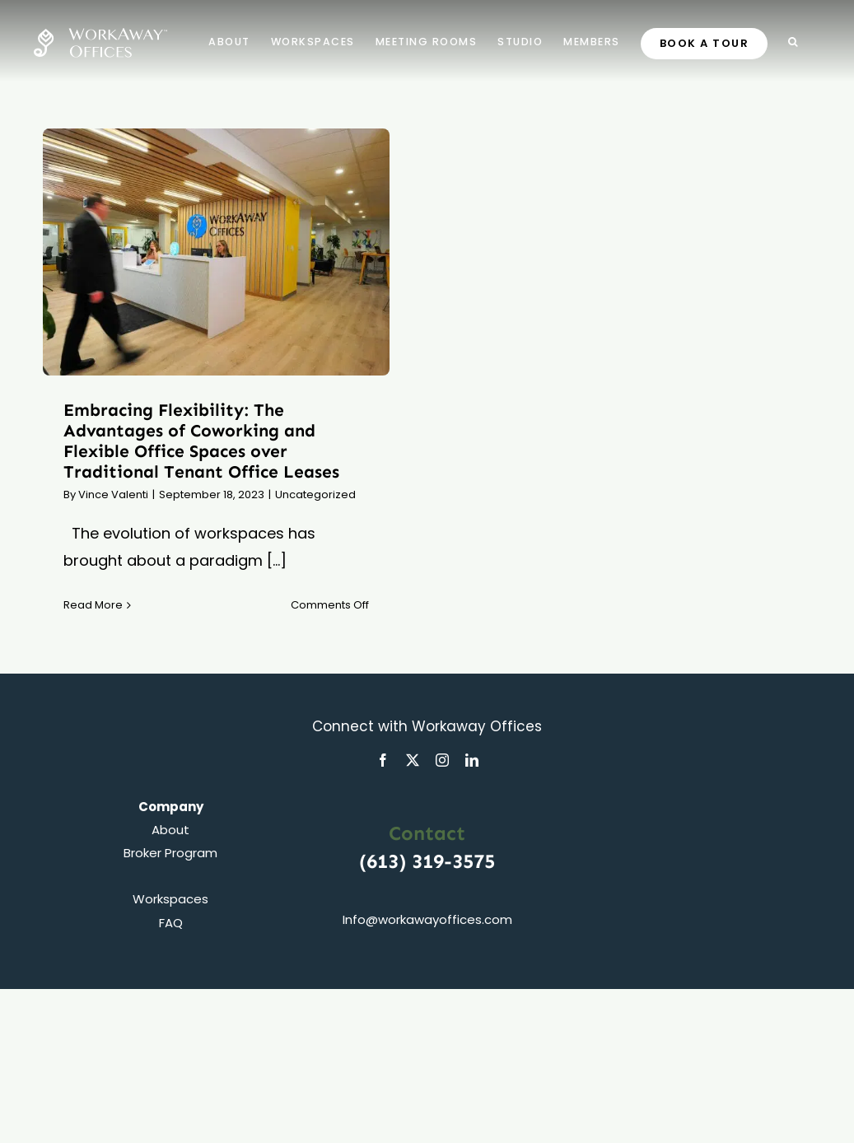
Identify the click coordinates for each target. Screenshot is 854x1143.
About (170, 829)
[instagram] (442, 760)
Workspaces (170, 898)
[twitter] (412, 760)
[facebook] (383, 760)
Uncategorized (315, 494)
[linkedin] (471, 760)
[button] (794, 41)
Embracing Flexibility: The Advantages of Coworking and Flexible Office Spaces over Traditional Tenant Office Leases (201, 441)
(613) (385, 861)
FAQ (171, 922)
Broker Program (170, 852)
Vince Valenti (113, 494)
